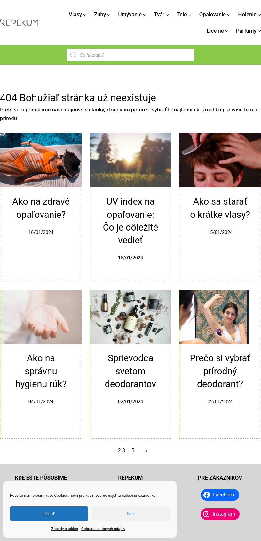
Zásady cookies (64, 529)
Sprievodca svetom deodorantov (130, 371)
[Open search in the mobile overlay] (130, 55)
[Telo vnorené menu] (190, 14)
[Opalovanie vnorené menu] (228, 14)
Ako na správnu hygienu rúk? (41, 371)
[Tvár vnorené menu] (167, 14)
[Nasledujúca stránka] (144, 450)
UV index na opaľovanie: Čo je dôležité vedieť (130, 221)
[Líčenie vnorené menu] (226, 30)
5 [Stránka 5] (132, 450)
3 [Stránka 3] (123, 450)
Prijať (49, 513)
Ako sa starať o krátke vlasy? (220, 208)
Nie (130, 513)
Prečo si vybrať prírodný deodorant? (220, 371)
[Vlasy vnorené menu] (84, 14)
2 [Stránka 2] (119, 450)
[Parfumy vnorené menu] (259, 30)
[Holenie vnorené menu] (259, 14)
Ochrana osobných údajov (103, 529)
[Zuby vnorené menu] (108, 14)
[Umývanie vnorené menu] (144, 14)
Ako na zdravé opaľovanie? (40, 208)
